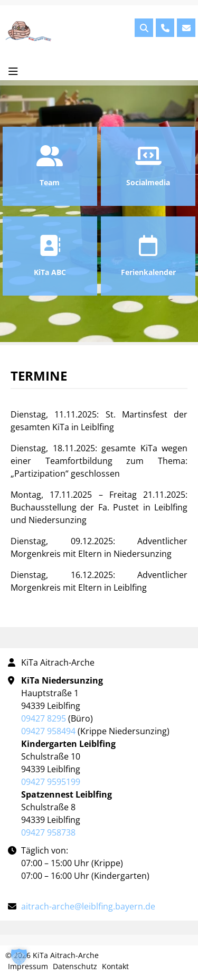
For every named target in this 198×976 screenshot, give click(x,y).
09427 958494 (48, 731)
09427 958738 (48, 832)
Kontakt (115, 966)
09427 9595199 (50, 782)
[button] (19, 957)
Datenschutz (75, 966)
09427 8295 (43, 718)
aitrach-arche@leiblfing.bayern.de (88, 906)
